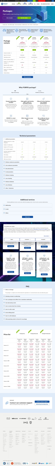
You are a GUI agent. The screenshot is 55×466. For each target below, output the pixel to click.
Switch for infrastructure (37, 450)
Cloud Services (30, 433)
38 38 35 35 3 (17, 0)
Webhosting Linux (17, 434)
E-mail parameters (8, 171)
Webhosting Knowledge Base (42, 403)
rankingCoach (30, 444)
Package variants (5, 24)
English (4, 0)
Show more (27, 216)
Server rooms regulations (43, 443)
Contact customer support (42, 401)
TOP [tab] (15, 90)
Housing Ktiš (43, 433)
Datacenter (4, 439)
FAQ (28, 24)
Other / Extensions (9, 187)
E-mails (6, 208)
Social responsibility (5, 449)
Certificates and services (8, 459)
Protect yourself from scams (49, 440)
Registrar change (10, 443)
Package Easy (24, 439)
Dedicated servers (36, 435)
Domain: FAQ (11, 445)
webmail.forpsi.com (24, 0)
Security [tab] (39, 90)
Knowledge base (48, 0)
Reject (12, 239)
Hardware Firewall (36, 448)
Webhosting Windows (17, 436)
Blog (3, 446)
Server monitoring (36, 446)
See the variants (23, 17)
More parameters (27, 76)
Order (22, 49)
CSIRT (4, 445)
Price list (31, 24)
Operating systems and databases (36, 437)
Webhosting (7, 205)
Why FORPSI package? (11, 24)
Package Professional (24, 436)
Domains (10, 446)
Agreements (5, 440)
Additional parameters (9, 138)
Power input (43, 437)
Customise (27, 239)
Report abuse (49, 437)
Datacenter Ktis (43, 441)
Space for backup (36, 444)
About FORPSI (5, 433)
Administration (30, 0)
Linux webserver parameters (11, 165)
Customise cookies (4, 443)
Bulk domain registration (11, 436)
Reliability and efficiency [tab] (40, 92)
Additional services (25, 24)
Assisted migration (17, 443)
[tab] (27, 138)
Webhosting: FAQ (17, 440)
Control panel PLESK (37, 440)
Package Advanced (23, 438)
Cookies (4, 441)
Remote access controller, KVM (37, 442)
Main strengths (9, 17)
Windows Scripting (9, 174)
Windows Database (9, 181)
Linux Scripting (8, 178)
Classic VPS (36, 433)
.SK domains (11, 439)
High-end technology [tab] (15, 92)
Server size (42, 436)
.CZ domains (11, 437)
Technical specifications (18, 24)
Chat (37, 0)
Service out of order (42, 0)
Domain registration (11, 434)
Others (6, 212)
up (50, 427)
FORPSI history (5, 434)
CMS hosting (17, 441)
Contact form (49, 435)
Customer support (35, 24)
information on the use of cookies (40, 229)
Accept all (43, 239)
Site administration (8, 168)
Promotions (4, 435)
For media (4, 438)
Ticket (34, 0)
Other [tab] (27, 93)
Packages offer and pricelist (24, 434)
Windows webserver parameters (11, 161)
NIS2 (3, 447)
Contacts (48, 441)
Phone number (49, 436)
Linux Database (8, 184)
